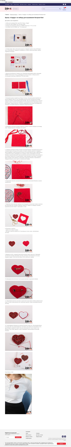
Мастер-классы (16, 4)
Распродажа (7, 4)
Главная (7, 14)
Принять (61, 443)
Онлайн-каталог (28, 438)
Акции (11, 4)
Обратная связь (35, 4)
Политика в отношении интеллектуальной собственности (57, 438)
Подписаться (18, 437)
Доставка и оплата (23, 4)
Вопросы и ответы (42, 4)
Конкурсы (29, 4)
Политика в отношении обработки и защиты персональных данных (57, 440)
